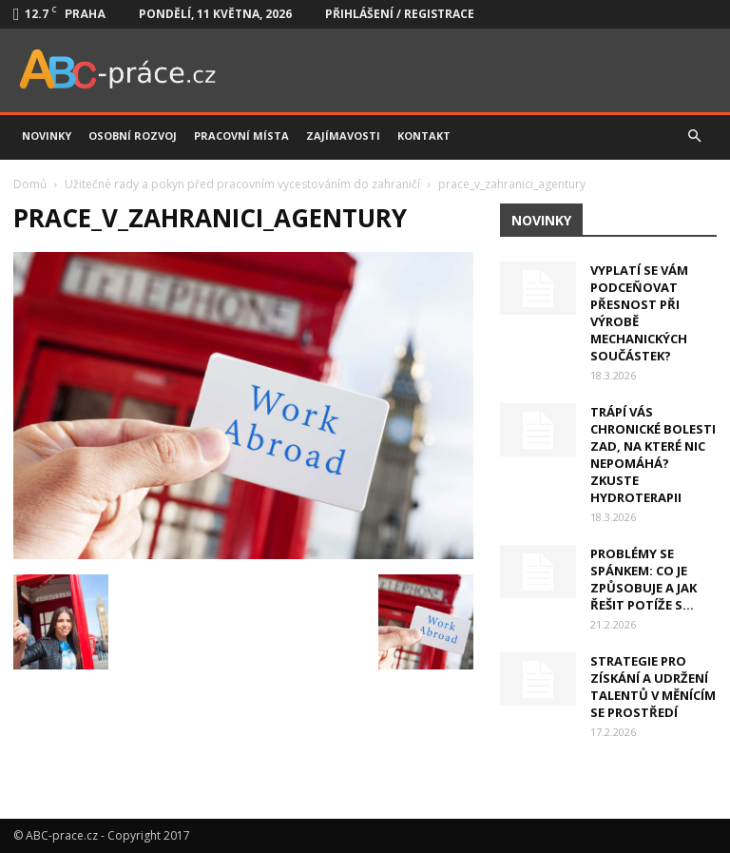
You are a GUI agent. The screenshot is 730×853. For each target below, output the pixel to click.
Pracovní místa (241, 135)
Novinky (46, 135)
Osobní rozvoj (132, 135)
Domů (30, 184)
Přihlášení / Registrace (399, 14)
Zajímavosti (343, 135)
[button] (694, 136)
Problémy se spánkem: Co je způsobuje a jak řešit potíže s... (643, 579)
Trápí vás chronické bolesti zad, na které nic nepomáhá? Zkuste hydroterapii (653, 454)
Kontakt (424, 135)
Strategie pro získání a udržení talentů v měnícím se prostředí (653, 686)
